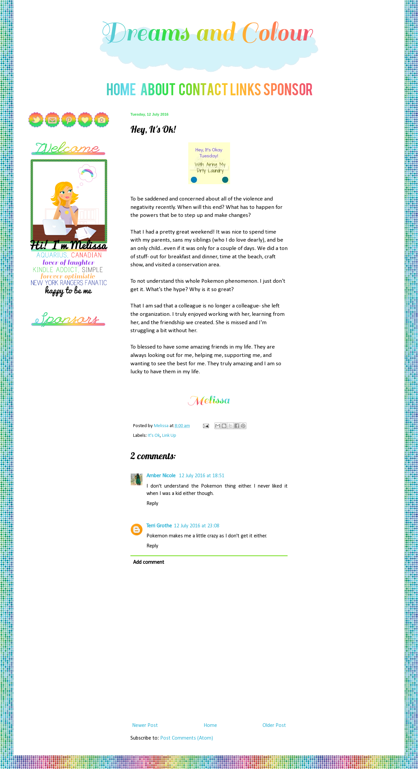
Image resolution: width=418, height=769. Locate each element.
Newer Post (145, 725)
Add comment (148, 562)
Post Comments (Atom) (186, 738)
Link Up (169, 435)
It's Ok (154, 435)
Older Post (274, 725)
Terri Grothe (159, 526)
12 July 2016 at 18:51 (201, 476)
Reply (152, 503)
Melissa (162, 425)
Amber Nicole (161, 476)
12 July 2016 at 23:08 (196, 526)
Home (210, 725)
